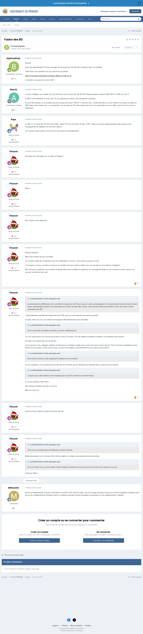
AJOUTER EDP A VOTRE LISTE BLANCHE (69, 3)
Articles (43, 19)
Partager (116, 47)
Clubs (25, 19)
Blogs (34, 19)
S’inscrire (135, 11)
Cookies (88, 626)
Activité (6, 19)
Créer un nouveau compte (39, 540)
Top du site (6, 25)
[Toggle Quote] (29, 299)
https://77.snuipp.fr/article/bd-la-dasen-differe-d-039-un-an (48, 76)
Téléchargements (65, 19)
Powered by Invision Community (71, 630)
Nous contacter (76, 626)
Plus (89, 19)
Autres (28, 49)
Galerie (52, 19)
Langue (55, 626)
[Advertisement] (71, 599)
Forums (16, 20)
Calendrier (80, 19)
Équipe (17, 25)
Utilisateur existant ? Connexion (114, 11)
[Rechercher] (113, 19)
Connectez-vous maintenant (103, 540)
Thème (64, 626)
